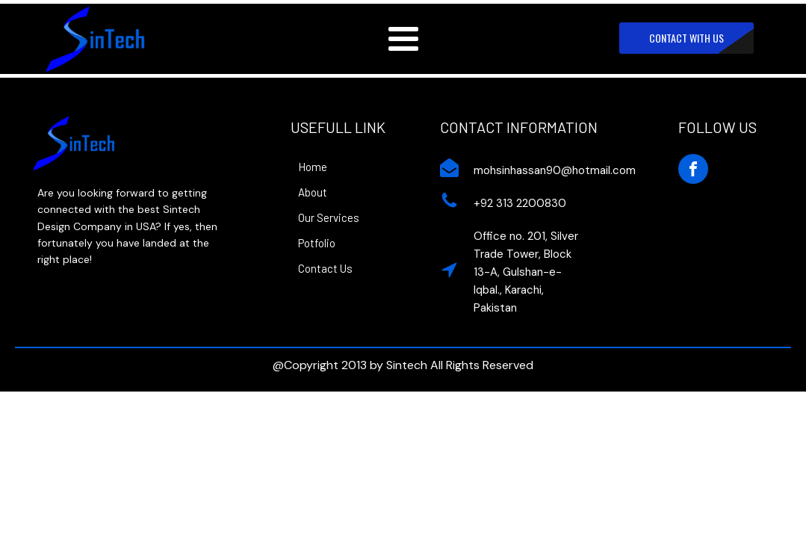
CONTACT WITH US (686, 38)
